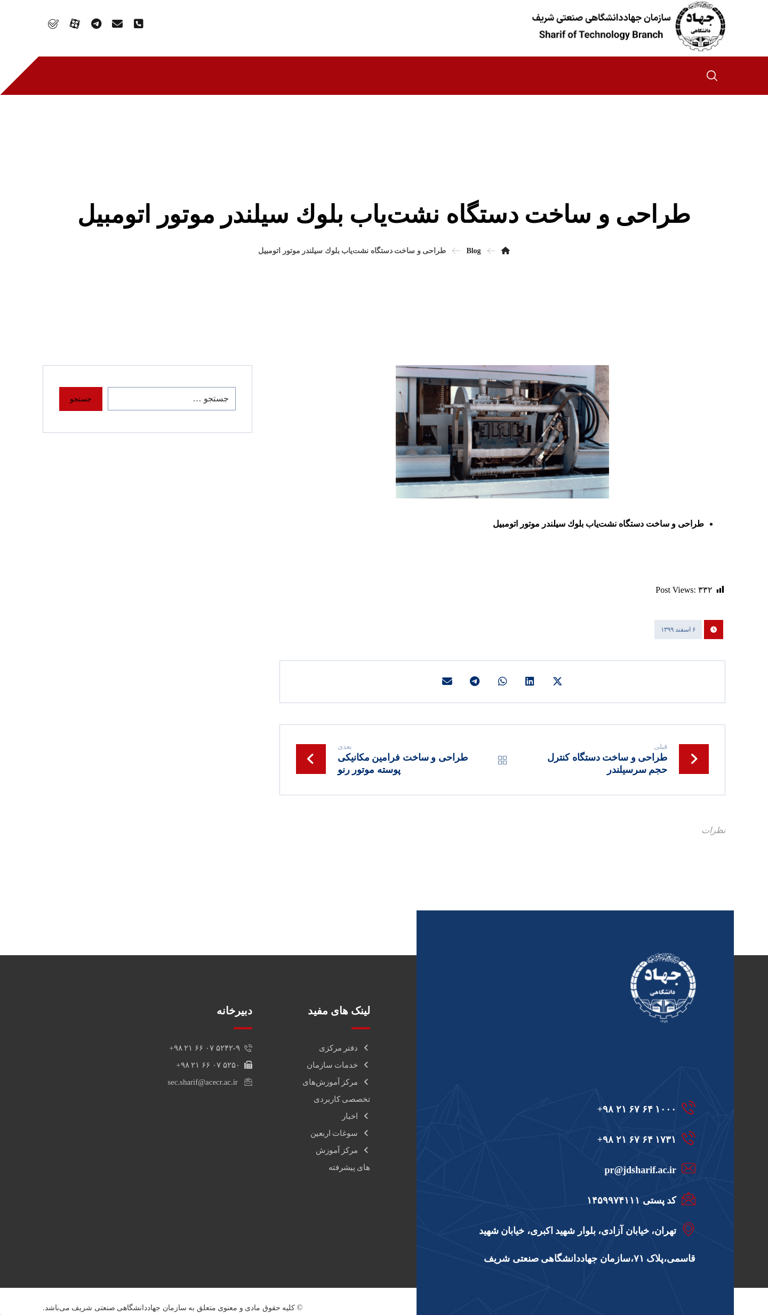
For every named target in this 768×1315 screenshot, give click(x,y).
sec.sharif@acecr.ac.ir (209, 1083)
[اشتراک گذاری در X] (560, 682)
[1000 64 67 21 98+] (583, 1109)
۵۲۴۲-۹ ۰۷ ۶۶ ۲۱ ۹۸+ (210, 1049)
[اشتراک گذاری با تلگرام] (473, 682)
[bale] (53, 24)
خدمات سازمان (339, 1066)
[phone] (138, 24)
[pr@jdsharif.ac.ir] (583, 1170)
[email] (117, 24)
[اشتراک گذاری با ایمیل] (444, 682)
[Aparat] (74, 24)
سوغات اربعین (340, 1135)
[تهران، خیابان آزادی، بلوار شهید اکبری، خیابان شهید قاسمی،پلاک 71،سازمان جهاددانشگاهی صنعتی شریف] (583, 1231)
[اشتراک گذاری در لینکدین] (531, 682)
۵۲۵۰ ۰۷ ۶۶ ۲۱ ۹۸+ (214, 1066)
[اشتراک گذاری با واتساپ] (502, 682)
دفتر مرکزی (345, 1049)
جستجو (81, 399)
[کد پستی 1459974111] (583, 1200)
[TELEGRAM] (96, 24)
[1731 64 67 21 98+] (583, 1139)
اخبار (356, 1118)
